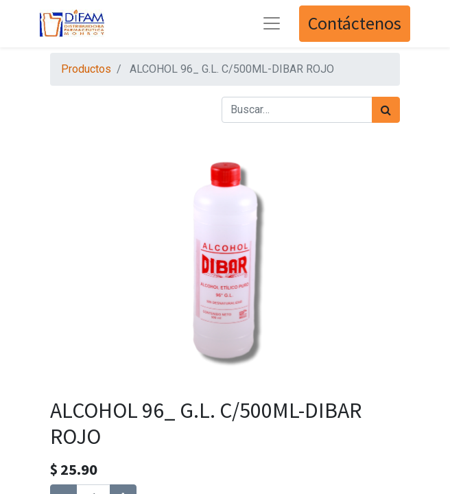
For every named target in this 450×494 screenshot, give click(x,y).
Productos (86, 68)
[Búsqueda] (386, 110)
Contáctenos (354, 23)
